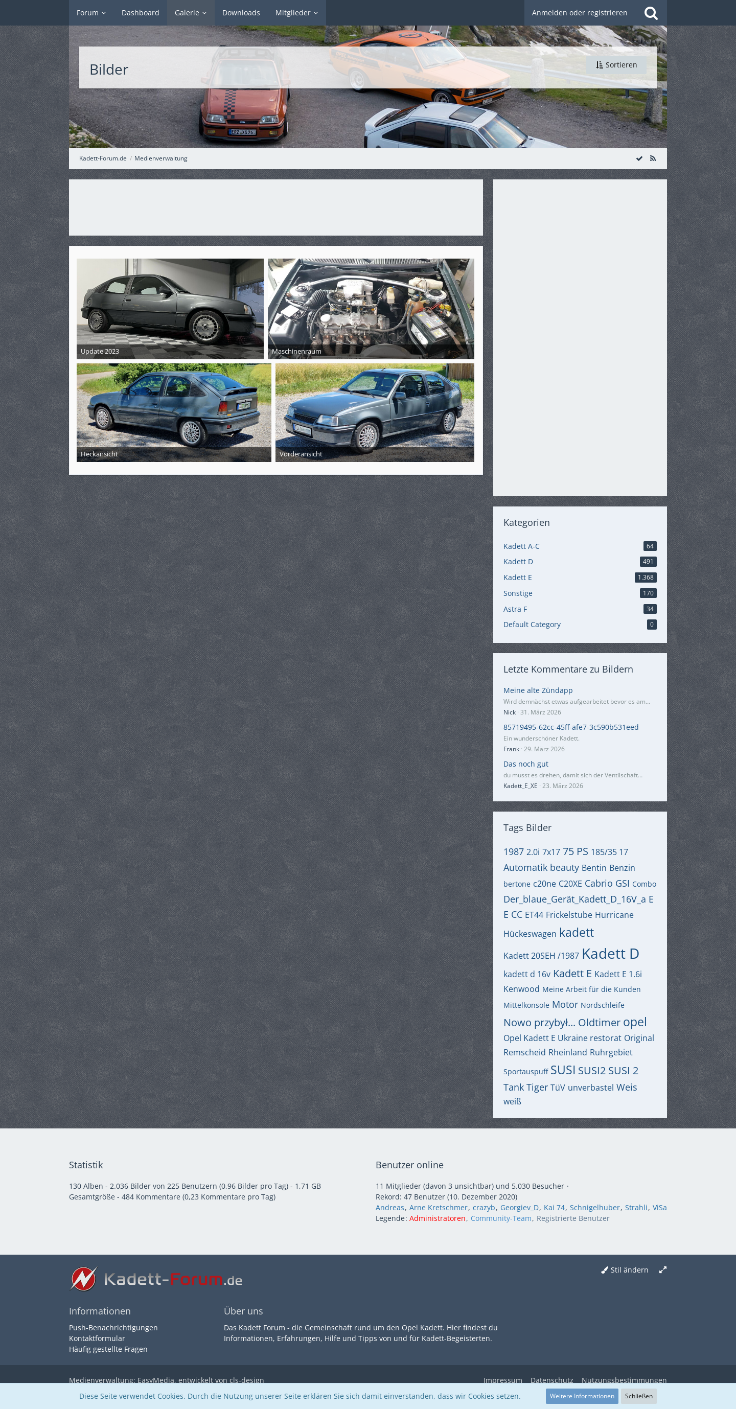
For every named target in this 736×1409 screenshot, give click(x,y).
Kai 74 (554, 1207)
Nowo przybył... (539, 1022)
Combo (644, 884)
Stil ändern (630, 1270)
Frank (511, 749)
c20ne (544, 883)
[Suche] (651, 13)
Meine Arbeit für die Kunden (591, 989)
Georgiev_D (519, 1207)
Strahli (636, 1207)
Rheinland (567, 1052)
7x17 (551, 852)
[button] (616, 65)
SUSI (563, 1069)
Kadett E (572, 973)
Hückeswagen (530, 933)
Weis (626, 1087)
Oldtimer (599, 1022)
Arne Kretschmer (438, 1207)
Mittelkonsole (526, 1005)
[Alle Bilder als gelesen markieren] (639, 158)
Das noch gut (525, 764)
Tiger (537, 1087)
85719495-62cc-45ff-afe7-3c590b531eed (571, 727)
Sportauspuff (525, 1071)
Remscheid (524, 1052)
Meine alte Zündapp (538, 690)
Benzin (622, 867)
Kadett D (610, 953)
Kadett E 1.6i (618, 974)
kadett (576, 932)
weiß (512, 1101)
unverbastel (591, 1087)
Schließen (639, 1396)
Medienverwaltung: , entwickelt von (166, 1380)
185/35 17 (609, 852)
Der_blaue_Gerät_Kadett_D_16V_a (574, 899)
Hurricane (614, 914)
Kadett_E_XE (520, 785)
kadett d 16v (526, 974)
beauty (564, 867)
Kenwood (521, 989)
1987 (513, 851)
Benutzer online (410, 1165)
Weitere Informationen (582, 1396)
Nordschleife (603, 1005)
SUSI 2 (623, 1070)
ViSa (660, 1207)
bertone (517, 884)
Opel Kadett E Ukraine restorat (562, 1038)
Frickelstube (569, 914)
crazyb (484, 1207)
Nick (509, 712)
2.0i (533, 852)
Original (639, 1038)
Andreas (390, 1207)
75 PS (575, 851)
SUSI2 (592, 1070)
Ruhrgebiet (611, 1052)
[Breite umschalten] (663, 1270)
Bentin (594, 867)
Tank (513, 1087)
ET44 (534, 914)
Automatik (525, 867)
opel (635, 1021)
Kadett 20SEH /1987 (541, 955)
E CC (512, 914)
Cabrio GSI (607, 883)
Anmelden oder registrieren (580, 12)
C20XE (570, 883)
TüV (557, 1087)
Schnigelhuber (595, 1207)
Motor (565, 1004)
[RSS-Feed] (653, 158)
